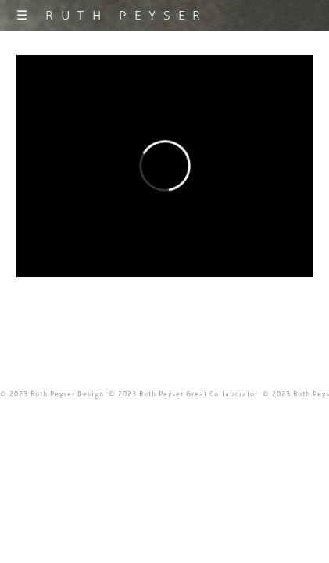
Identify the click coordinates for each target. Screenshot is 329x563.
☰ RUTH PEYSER (112, 15)
